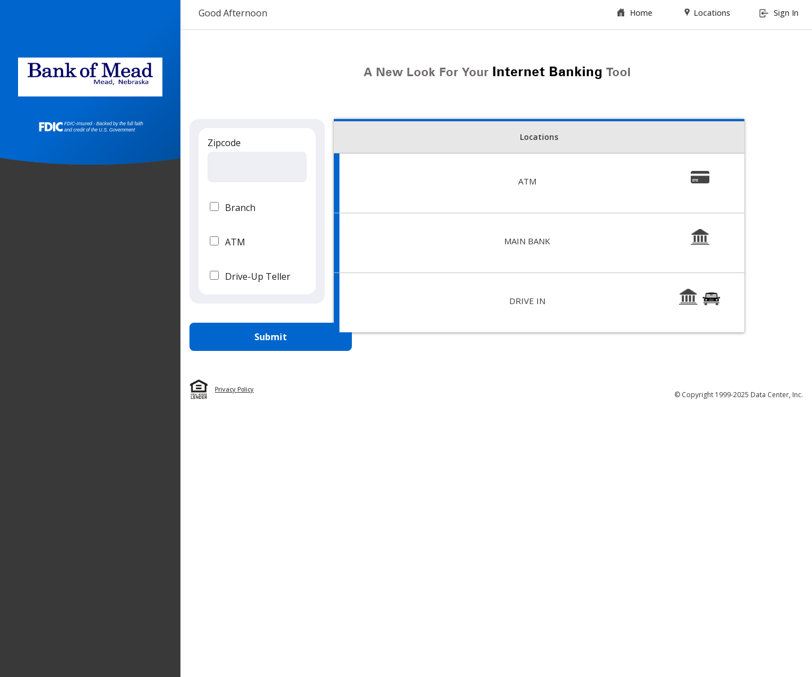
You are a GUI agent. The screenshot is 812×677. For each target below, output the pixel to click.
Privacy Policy (234, 389)
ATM (235, 242)
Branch (240, 207)
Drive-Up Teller (257, 276)
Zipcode (224, 143)
